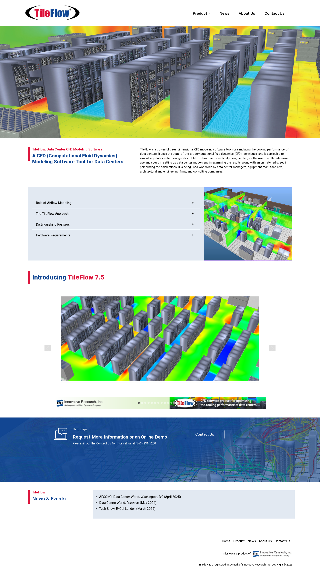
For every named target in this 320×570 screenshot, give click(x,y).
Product (238, 541)
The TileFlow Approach (52, 214)
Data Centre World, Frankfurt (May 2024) (127, 503)
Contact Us (274, 13)
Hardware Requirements (53, 235)
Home (226, 541)
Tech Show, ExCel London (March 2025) (127, 509)
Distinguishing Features (53, 224)
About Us (247, 13)
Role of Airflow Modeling (53, 203)
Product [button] (200, 13)
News (224, 13)
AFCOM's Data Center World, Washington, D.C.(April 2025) (140, 497)
